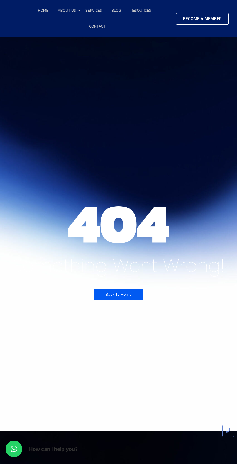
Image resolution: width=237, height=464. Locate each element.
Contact (97, 26)
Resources (140, 10)
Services (93, 10)
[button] (14, 449)
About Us (68, 10)
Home (43, 10)
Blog (116, 10)
